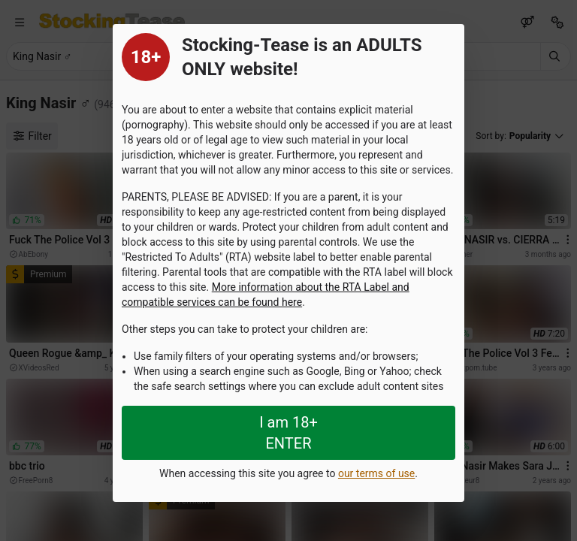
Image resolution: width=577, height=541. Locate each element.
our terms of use (376, 473)
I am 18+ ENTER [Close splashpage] (288, 432)
